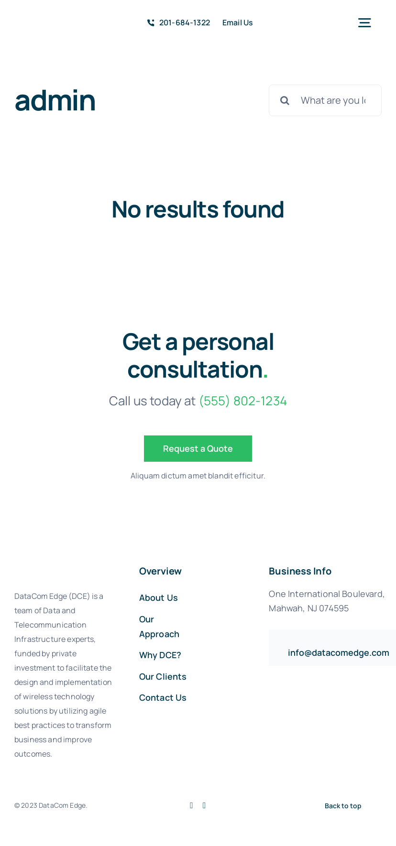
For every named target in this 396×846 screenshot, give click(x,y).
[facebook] (191, 805)
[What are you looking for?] (325, 100)
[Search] (284, 100)
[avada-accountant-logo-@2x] (45, 18)
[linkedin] (204, 805)
